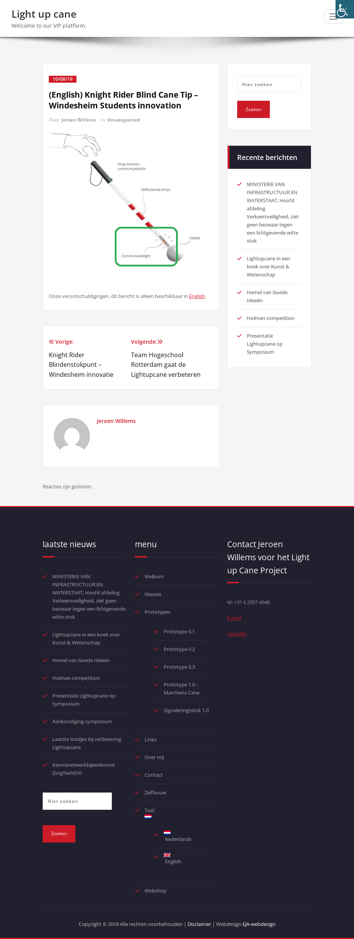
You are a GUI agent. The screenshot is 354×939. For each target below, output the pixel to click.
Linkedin (237, 633)
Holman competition (270, 318)
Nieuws (153, 594)
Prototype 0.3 (180, 666)
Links (150, 739)
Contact (154, 774)
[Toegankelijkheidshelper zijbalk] (345, 9)
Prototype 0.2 (179, 649)
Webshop (155, 890)
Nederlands (177, 836)
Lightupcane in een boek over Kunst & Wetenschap (268, 266)
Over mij (154, 757)
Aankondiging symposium (82, 721)
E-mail (234, 617)
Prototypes (157, 611)
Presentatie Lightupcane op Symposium (265, 343)
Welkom (154, 576)
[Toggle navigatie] (333, 16)
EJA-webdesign (259, 924)
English (197, 296)
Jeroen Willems (78, 120)
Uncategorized (123, 120)
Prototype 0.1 (179, 631)
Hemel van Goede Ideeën (81, 660)
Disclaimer (199, 924)
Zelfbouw (155, 792)
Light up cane (44, 14)
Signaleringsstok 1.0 (186, 710)
